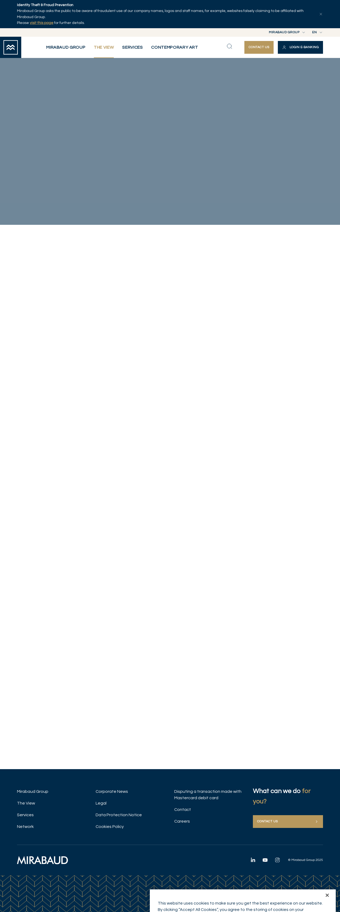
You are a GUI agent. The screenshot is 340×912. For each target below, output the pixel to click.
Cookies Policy (110, 826)
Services (25, 815)
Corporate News (112, 791)
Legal (101, 803)
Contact (182, 809)
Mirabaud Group (32, 791)
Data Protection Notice (119, 815)
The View (26, 803)
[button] (300, 47)
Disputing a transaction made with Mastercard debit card (207, 794)
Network (25, 826)
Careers (182, 821)
